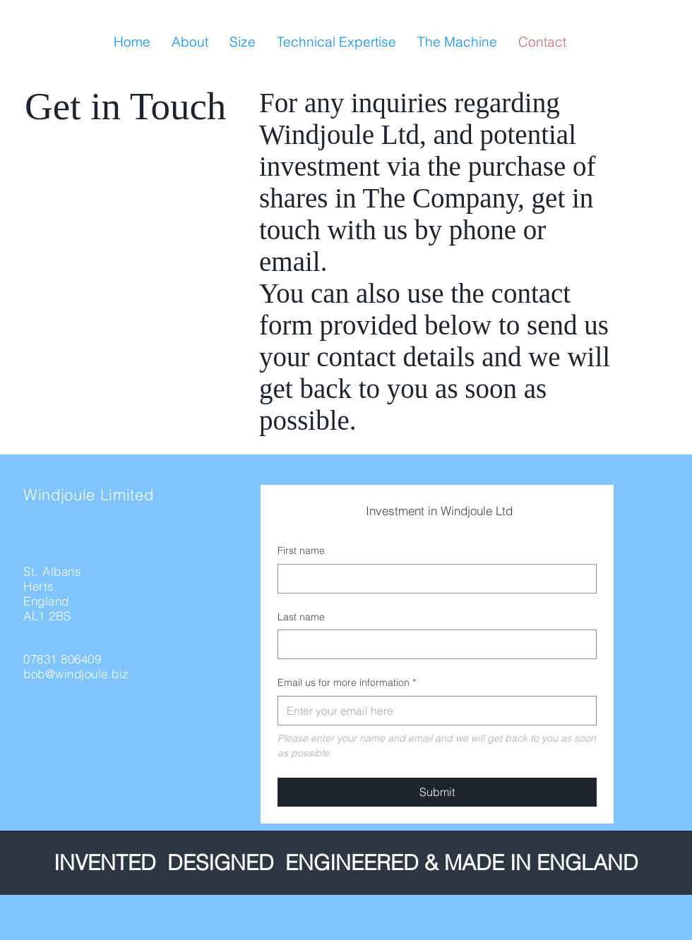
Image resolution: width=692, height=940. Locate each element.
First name (301, 550)
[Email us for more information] (432, 711)
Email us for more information (347, 683)
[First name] (432, 579)
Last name (301, 616)
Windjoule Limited (88, 495)
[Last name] (432, 644)
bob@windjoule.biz (76, 673)
